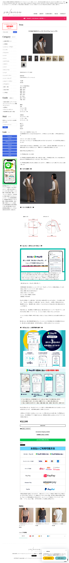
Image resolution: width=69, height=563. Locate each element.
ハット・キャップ (7, 78)
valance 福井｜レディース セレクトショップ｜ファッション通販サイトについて (10, 103)
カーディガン (6, 61)
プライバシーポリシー (8, 109)
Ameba (9, 155)
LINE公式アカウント (9, 141)
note (10, 152)
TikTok (9, 149)
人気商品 (5, 44)
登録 (5, 127)
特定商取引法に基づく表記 (9, 111)
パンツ (5, 66)
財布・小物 (6, 86)
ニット (5, 58)
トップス (5, 49)
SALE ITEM (6, 89)
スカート (5, 64)
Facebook (10, 144)
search (15, 32)
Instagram (9, 136)
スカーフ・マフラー (8, 81)
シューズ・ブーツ (7, 75)
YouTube (10, 147)
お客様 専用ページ (8, 41)
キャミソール (6, 69)
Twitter (9, 139)
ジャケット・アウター (8, 46)
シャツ (5, 55)
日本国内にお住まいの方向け (43, 434)
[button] (49, 14)
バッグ (5, 72)
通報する (21, 442)
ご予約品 (5, 92)
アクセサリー (6, 84)
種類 (21, 428)
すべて (23, 536)
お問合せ (5, 107)
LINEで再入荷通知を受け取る (43, 439)
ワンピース (6, 52)
